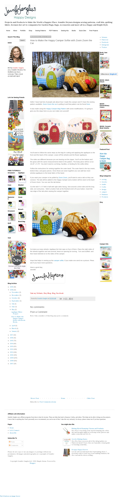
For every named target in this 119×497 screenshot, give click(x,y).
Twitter (104, 47)
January (14, 331)
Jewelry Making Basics (79, 439)
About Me (13, 433)
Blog (53, 293)
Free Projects (93, 30)
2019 (12, 287)
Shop (30, 30)
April (14, 325)
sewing (104, 179)
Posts (12, 442)
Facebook (59, 293)
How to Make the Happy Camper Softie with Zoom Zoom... (18, 319)
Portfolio (23, 30)
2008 (12, 361)
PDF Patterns (53, 30)
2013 (11, 346)
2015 (12, 341)
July (13, 304)
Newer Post (35, 398)
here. (88, 104)
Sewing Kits (65, 30)
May (13, 309)
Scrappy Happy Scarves (80, 450)
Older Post (91, 398)
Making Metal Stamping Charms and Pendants (88, 428)
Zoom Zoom (63, 177)
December (15, 292)
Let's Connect (14, 430)
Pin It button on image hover (10, 496)
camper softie (59, 260)
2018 (12, 290)
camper (104, 192)
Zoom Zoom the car (50, 104)
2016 (12, 338)
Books (74, 30)
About (15, 30)
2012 (11, 349)
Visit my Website (36, 293)
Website (104, 37)
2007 (12, 364)
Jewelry (104, 182)
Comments (13, 445)
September (16, 301)
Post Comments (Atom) (48, 402)
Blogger (32, 463)
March (14, 328)
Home (8, 30)
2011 (11, 352)
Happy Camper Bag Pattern (56, 109)
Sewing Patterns (40, 30)
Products (105, 197)
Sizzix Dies (82, 30)
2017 (11, 335)
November (15, 295)
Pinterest (105, 40)
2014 (12, 343)
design (104, 189)
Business (105, 194)
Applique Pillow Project (16, 313)
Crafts (104, 187)
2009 (12, 358)
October (15, 298)
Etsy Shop (47, 293)
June (13, 307)
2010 (12, 355)
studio (104, 184)
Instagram (105, 45)
